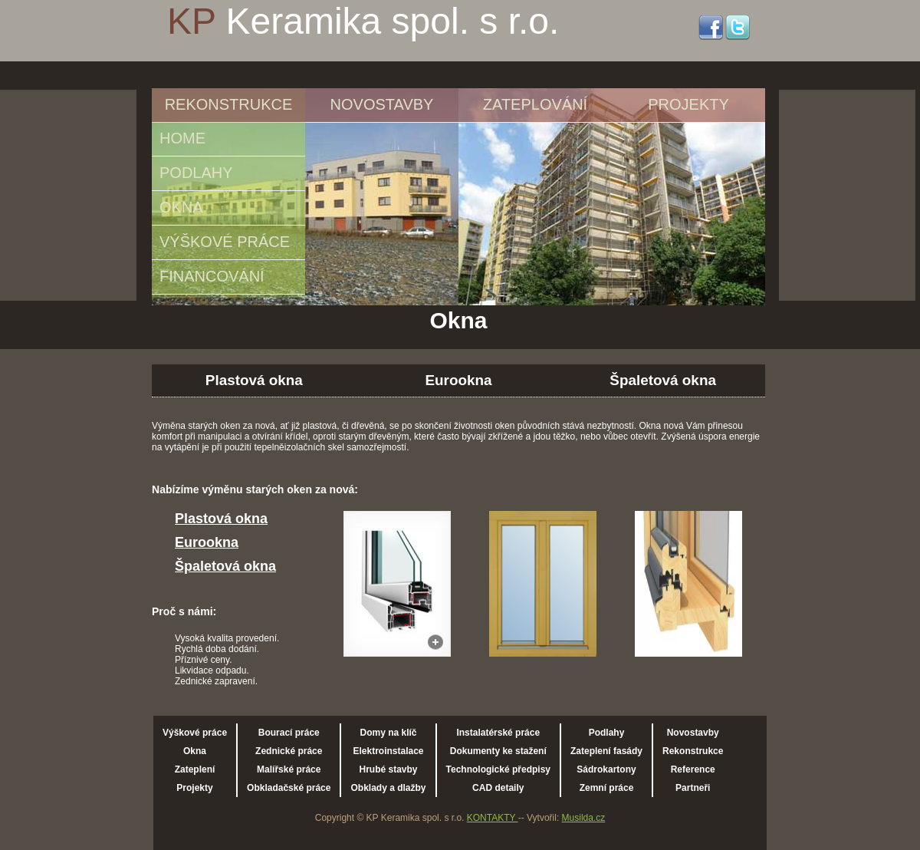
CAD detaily (498, 787)
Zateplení (195, 769)
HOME (182, 138)
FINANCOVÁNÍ (211, 276)
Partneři (692, 787)
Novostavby (693, 732)
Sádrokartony (606, 769)
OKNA (181, 207)
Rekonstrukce (692, 751)
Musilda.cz (584, 817)
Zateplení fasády (606, 751)
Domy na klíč (388, 732)
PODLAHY (196, 172)
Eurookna (458, 380)
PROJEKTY (688, 104)
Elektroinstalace (388, 751)
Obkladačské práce (288, 787)
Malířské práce (288, 769)
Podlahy (607, 732)
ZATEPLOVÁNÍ (535, 104)
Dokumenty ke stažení (498, 751)
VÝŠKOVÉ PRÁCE (224, 241)
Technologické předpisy (498, 769)
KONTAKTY (492, 817)
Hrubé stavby (388, 769)
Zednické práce (288, 751)
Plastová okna (254, 380)
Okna (194, 751)
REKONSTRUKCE (229, 104)
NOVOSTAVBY (382, 104)
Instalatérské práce (498, 732)
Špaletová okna (663, 380)
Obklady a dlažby (388, 787)
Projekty (194, 787)
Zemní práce (607, 787)
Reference (693, 769)
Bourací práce (289, 732)
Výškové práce (195, 732)
